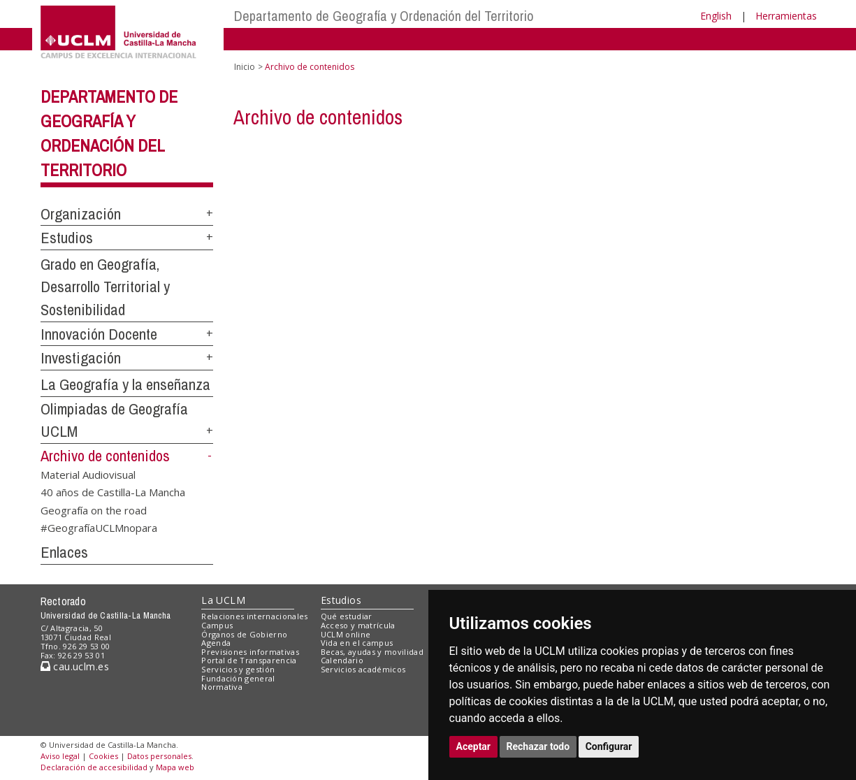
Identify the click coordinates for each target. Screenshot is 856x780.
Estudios (67, 237)
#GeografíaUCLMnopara (99, 528)
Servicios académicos (363, 669)
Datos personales (159, 756)
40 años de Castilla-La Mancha (113, 492)
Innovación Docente (99, 334)
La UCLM (223, 600)
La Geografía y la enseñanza (125, 384)
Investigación (81, 357)
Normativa (221, 686)
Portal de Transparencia (249, 660)
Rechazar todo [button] (538, 746)
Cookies (103, 756)
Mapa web (175, 767)
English (716, 15)
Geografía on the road (94, 510)
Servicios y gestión (238, 669)
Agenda (216, 642)
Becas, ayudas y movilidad (372, 652)
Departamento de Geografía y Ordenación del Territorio (384, 15)
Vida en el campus (357, 642)
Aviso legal (60, 756)
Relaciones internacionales (254, 616)
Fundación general (238, 678)
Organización (81, 213)
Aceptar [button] (473, 746)
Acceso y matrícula (358, 625)
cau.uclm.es (75, 666)
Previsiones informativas (250, 652)
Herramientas (786, 15)
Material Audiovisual (88, 474)
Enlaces (64, 552)
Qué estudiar (346, 616)
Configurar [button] (609, 746)
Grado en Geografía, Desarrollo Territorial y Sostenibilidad (105, 287)
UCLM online (346, 634)
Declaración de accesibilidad (94, 767)
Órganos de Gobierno (244, 634)
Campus (217, 625)
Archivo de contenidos (105, 455)
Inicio (244, 67)
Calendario (342, 660)
